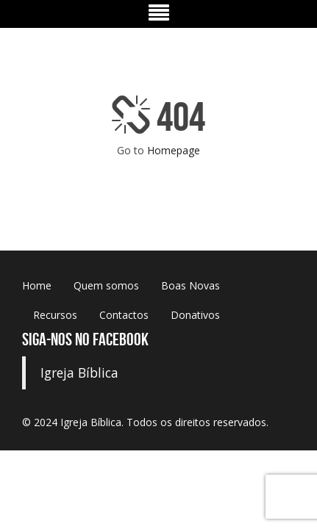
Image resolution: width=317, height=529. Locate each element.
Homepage (173, 150)
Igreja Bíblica (79, 372)
